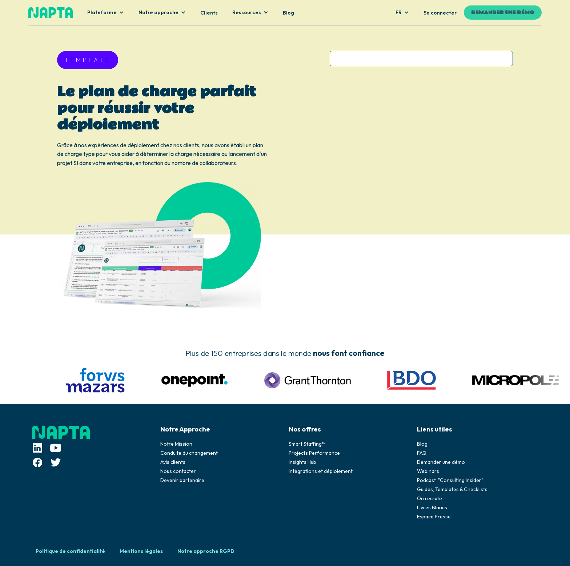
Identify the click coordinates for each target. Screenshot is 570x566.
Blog (422, 444)
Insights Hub (302, 462)
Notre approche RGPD (205, 551)
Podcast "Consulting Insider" (450, 480)
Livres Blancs (432, 507)
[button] (105, 12)
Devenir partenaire (182, 480)
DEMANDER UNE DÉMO (502, 12)
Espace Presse (434, 516)
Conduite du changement (189, 453)
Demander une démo (441, 462)
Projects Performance (314, 453)
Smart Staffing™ (307, 444)
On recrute (429, 498)
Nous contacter (178, 471)
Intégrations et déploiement (321, 471)
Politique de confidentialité (70, 551)
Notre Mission (176, 444)
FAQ (421, 453)
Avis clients (172, 462)
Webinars (428, 471)
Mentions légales (141, 551)
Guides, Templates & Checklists (452, 489)
